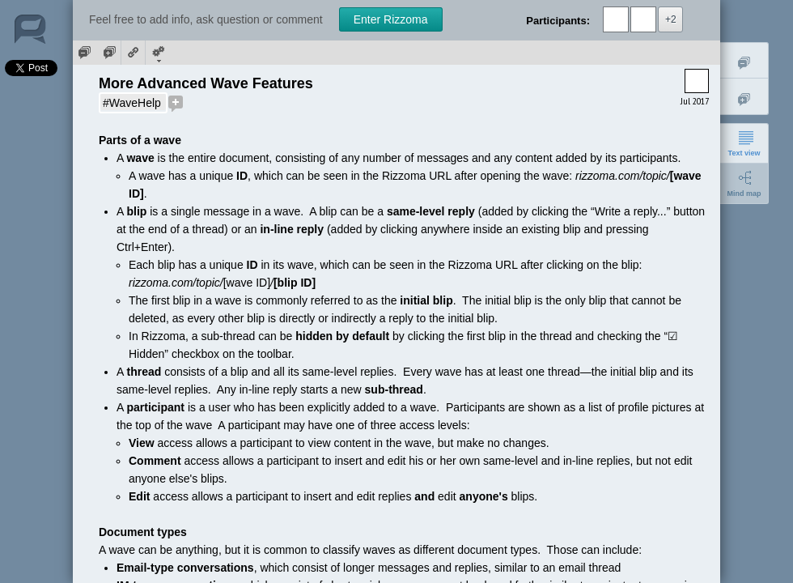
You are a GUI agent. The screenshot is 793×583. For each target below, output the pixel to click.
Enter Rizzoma (391, 19)
